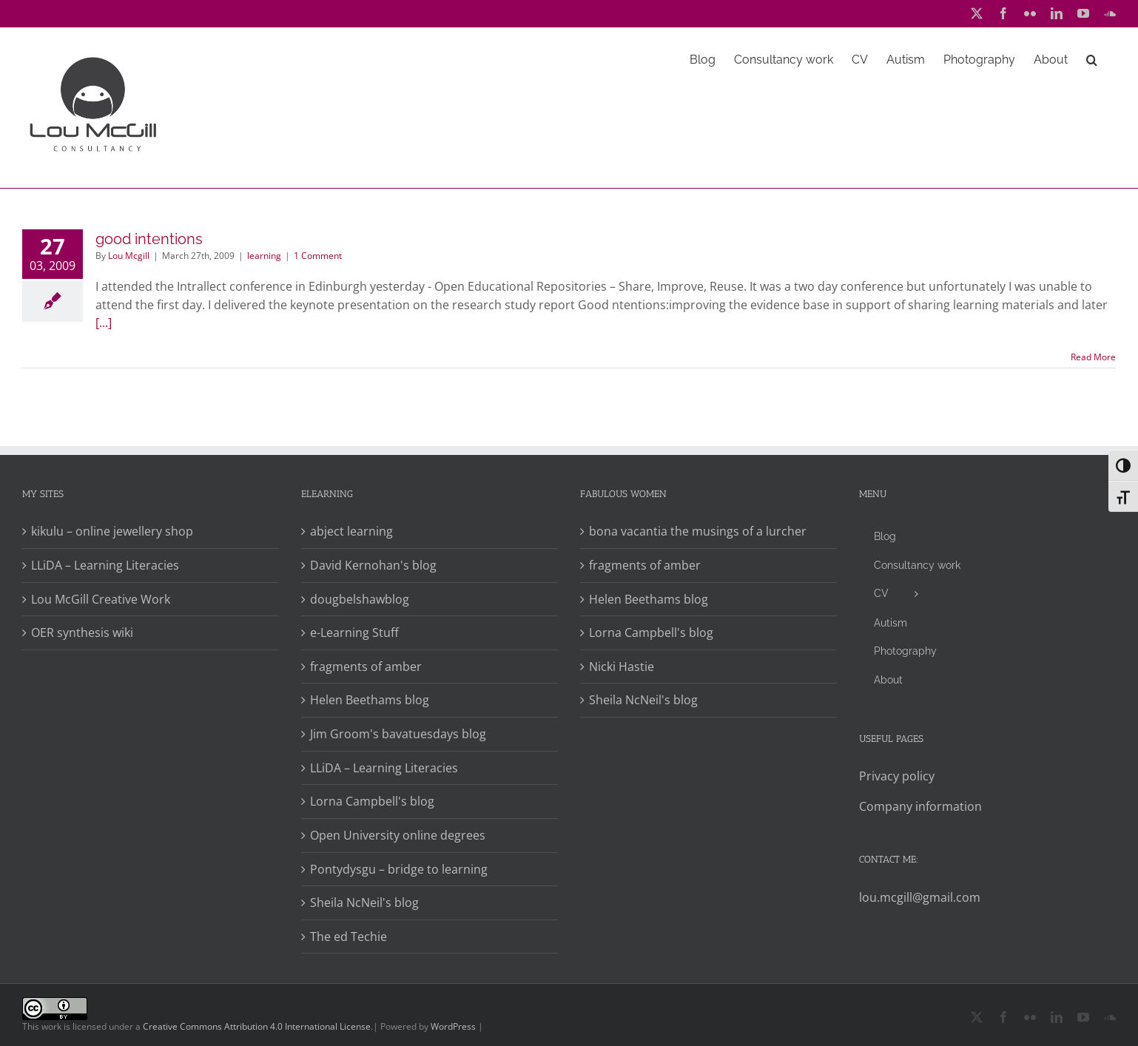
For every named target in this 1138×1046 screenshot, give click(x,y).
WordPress (453, 1026)
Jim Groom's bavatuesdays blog (398, 734)
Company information (920, 806)
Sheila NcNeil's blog (364, 902)
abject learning (351, 531)
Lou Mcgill (128, 255)
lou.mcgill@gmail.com (919, 897)
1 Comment (318, 255)
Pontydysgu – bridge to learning (399, 869)
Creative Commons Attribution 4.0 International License (257, 1026)
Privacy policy (897, 776)
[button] (1091, 58)
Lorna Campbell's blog (372, 801)
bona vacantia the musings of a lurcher (698, 531)
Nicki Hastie (621, 666)
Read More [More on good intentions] (1093, 357)
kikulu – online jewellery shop (112, 531)
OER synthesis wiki (82, 632)
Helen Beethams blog (369, 700)
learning (264, 255)
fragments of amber (366, 666)
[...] (103, 322)
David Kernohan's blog (373, 565)
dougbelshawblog (359, 599)
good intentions (149, 239)
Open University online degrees (397, 835)
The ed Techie (348, 936)
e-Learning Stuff (354, 632)
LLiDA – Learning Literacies (105, 565)
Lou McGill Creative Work (100, 599)
